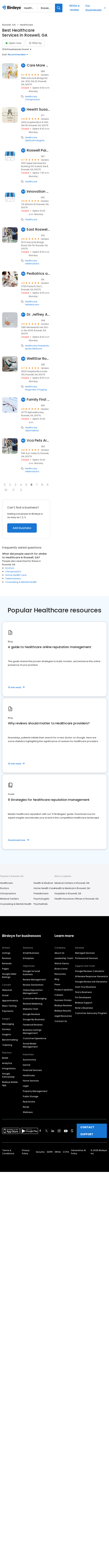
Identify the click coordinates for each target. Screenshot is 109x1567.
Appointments (10, 1000)
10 (6, 490)
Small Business (31, 952)
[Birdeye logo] (12, 7)
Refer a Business (84, 1007)
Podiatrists (43, 345)
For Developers (83, 997)
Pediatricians (32, 304)
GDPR (50, 1151)
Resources (60, 973)
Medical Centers (9, 898)
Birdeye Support (83, 1002)
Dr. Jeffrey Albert (38, 314)
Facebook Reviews (33, 1024)
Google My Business (34, 1019)
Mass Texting (9, 1005)
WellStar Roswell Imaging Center (38, 358)
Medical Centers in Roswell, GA (71, 883)
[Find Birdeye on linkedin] (52, 1131)
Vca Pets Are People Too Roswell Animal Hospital (38, 440)
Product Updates (63, 989)
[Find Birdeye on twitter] (46, 1131)
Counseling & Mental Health (21, 582)
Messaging (8, 1024)
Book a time (61, 968)
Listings (6, 952)
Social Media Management (30, 1045)
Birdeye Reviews (63, 1005)
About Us (59, 952)
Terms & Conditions (8, 1152)
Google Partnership (8, 1075)
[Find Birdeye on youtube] (66, 1131)
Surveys (6, 1029)
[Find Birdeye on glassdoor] (72, 1131)
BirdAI (5, 1057)
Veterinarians (32, 263)
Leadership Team (63, 958)
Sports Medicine (33, 348)
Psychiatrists (41, 904)
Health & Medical (43, 883)
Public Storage (30, 1096)
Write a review (74, 8)
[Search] (58, 8)
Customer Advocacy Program (91, 1013)
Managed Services (85, 952)
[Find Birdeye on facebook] (40, 1131)
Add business (22, 528)
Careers (58, 994)
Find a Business (83, 992)
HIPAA (58, 1151)
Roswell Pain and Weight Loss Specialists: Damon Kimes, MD (38, 150)
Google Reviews (31, 1014)
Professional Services (86, 958)
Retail (26, 1106)
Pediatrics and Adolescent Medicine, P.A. (38, 273)
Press (57, 984)
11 (13, 490)
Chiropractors (32, 99)
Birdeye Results (62, 1010)
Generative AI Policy (78, 1152)
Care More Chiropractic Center (38, 65)
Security (40, 1151)
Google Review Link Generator (91, 981)
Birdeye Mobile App (10, 1084)
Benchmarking (10, 1039)
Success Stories (63, 1000)
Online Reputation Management (33, 992)
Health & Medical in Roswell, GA (72, 888)
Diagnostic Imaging (36, 389)
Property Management (35, 1091)
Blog (56, 979)
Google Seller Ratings (9, 975)
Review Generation (33, 984)
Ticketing (7, 1045)
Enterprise (28, 958)
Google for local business (31, 973)
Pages (5, 968)
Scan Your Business (85, 986)
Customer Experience (34, 1038)
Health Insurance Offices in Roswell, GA (76, 898)
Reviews (6, 958)
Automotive (29, 1059)
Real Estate (29, 1101)
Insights (6, 1034)
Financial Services (32, 1070)
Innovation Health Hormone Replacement (38, 191)
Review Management (34, 979)
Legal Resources (63, 1015)
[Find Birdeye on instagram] (59, 1131)
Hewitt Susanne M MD (38, 109)
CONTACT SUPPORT (87, 1130)
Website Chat (30, 1008)
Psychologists (41, 898)
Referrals (7, 963)
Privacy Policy (26, 1152)
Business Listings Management (32, 1031)
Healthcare (31, 96)
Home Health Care (16, 575)
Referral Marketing (32, 1003)
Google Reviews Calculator (89, 971)
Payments (7, 1011)
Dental (26, 1064)
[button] (4, 484)
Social (5, 995)
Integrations (9, 1068)
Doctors (9, 568)
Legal (25, 1085)
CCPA (66, 1151)
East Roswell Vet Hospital (38, 229)
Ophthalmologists (34, 140)
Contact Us (60, 1021)
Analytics (7, 1063)
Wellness (28, 1112)
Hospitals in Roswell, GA (67, 893)
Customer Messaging (34, 998)
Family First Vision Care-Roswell (38, 399)
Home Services (31, 1080)
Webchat (7, 990)
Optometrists (32, 430)
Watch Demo (61, 963)
